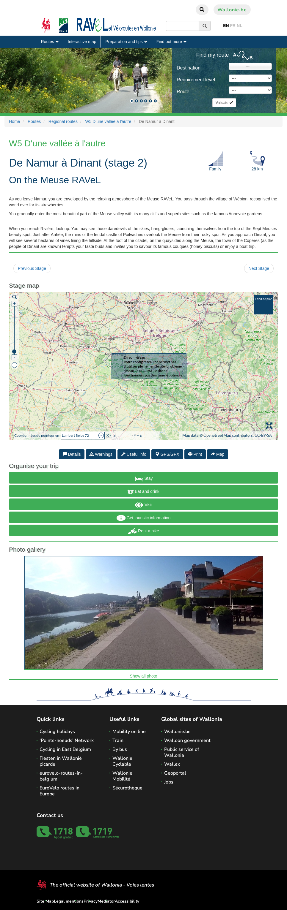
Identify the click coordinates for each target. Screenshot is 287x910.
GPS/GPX (167, 454)
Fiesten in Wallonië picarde (61, 761)
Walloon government (187, 740)
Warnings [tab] (101, 454)
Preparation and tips (126, 41)
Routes (50, 41)
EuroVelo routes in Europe (59, 791)
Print (195, 454)
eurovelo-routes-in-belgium (61, 776)
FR (233, 25)
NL (239, 25)
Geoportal (175, 773)
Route (183, 91)
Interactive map (82, 41)
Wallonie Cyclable (122, 761)
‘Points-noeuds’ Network (67, 740)
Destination (188, 67)
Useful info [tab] (133, 454)
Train (117, 740)
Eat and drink (143, 492)
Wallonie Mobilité (122, 776)
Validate (224, 103)
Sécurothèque (127, 788)
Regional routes (63, 121)
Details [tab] (72, 454)
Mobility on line (129, 732)
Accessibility (127, 901)
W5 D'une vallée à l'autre (108, 121)
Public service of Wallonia (181, 752)
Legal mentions (69, 901)
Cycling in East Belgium (65, 749)
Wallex (172, 764)
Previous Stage (32, 268)
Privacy (91, 901)
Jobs (168, 782)
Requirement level (196, 79)
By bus (119, 749)
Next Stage (259, 268)
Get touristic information (144, 518)
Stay (143, 479)
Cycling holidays (57, 732)
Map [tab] (217, 454)
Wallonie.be (232, 10)
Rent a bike (143, 531)
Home (14, 121)
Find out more (171, 41)
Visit (143, 505)
